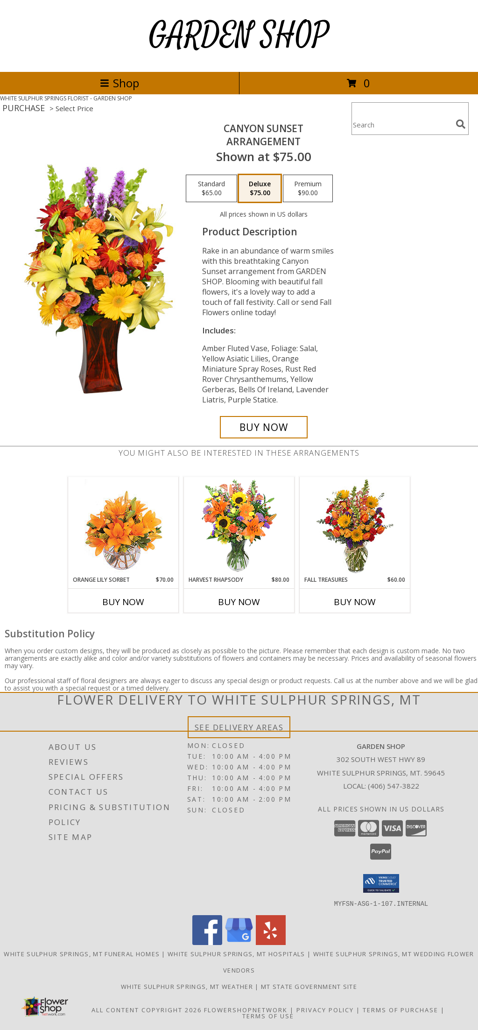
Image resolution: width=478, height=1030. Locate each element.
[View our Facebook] (207, 942)
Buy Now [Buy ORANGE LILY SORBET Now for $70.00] (123, 602)
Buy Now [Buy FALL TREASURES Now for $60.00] (355, 602)
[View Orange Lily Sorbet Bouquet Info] (123, 526)
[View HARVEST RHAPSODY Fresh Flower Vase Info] (239, 526)
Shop (119, 83)
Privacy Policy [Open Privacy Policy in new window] (325, 1009)
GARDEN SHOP (239, 35)
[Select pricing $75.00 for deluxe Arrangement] (260, 188)
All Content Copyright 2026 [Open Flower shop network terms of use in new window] (146, 1009)
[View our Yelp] (271, 942)
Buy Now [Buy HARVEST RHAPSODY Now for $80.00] (239, 602)
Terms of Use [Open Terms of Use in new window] (268, 1015)
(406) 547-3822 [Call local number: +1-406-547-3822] (393, 785)
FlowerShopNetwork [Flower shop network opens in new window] (246, 1009)
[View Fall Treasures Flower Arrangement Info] (355, 526)
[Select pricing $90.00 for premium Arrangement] (307, 188)
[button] (381, 883)
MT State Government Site (309, 986)
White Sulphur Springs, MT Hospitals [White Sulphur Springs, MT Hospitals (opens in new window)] (236, 953)
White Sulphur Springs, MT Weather (187, 986)
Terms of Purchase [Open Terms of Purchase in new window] (400, 1009)
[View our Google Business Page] (239, 942)
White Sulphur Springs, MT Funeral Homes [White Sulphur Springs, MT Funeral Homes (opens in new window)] (82, 953)
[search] (460, 124)
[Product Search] (402, 124)
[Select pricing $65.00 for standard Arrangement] (211, 188)
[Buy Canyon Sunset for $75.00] (264, 427)
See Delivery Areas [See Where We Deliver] (239, 727)
